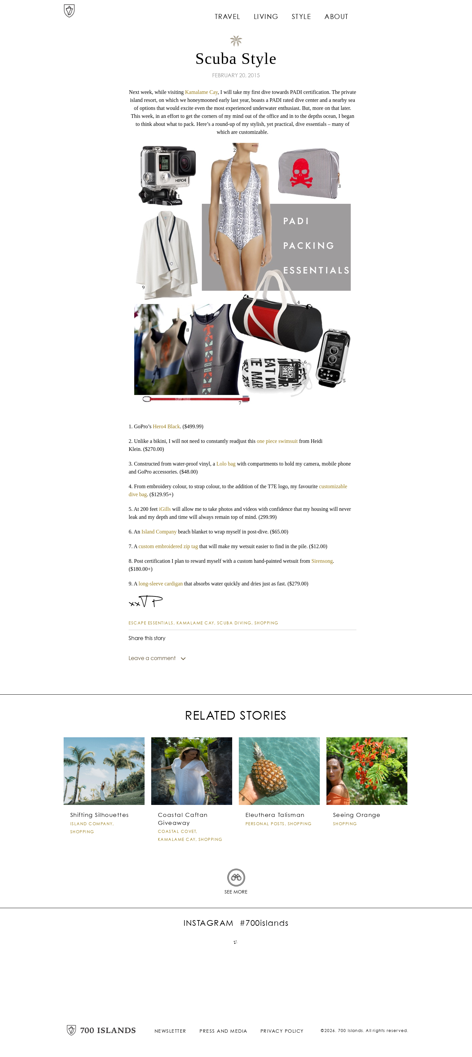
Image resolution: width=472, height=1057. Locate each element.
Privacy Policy (282, 1038)
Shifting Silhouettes (98, 829)
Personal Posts (265, 837)
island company (91, 837)
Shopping (266, 623)
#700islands (264, 930)
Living (284, 13)
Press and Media (223, 1038)
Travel (248, 13)
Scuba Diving (234, 623)
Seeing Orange (356, 829)
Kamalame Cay (201, 92)
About (351, 13)
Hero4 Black (166, 426)
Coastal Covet (177, 845)
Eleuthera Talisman (273, 829)
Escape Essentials (151, 623)
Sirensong (322, 561)
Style (318, 13)
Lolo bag (226, 464)
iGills (165, 509)
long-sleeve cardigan (161, 583)
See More (236, 899)
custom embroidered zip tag (168, 546)
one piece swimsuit (277, 441)
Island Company (159, 531)
